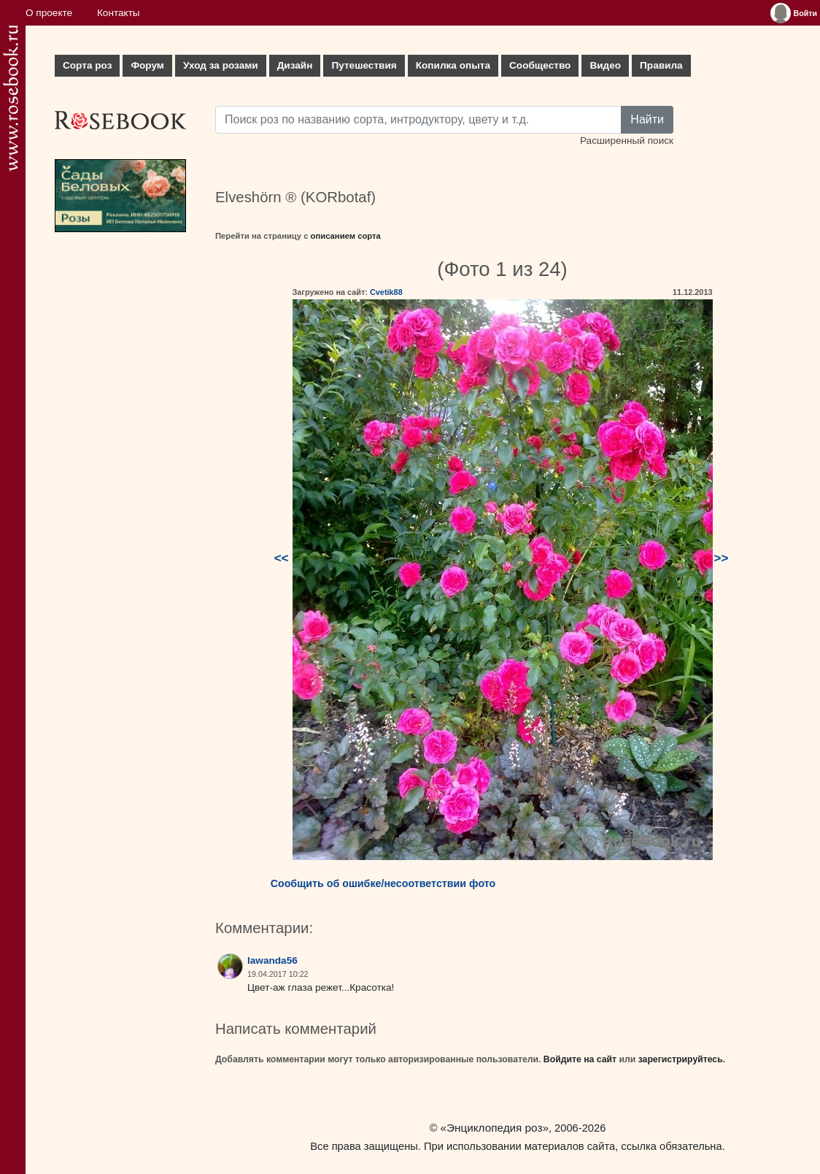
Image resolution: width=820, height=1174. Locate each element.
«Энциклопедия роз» (495, 1127)
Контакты (118, 12)
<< (281, 558)
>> (721, 558)
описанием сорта (346, 235)
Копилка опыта (453, 65)
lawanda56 (272, 960)
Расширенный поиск (626, 140)
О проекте (49, 12)
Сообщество (539, 65)
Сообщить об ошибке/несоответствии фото (383, 883)
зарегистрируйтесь (680, 1059)
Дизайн (295, 65)
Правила (661, 65)
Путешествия (363, 65)
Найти (647, 119)
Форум (147, 65)
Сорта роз (87, 65)
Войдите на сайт (580, 1059)
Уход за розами (220, 65)
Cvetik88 (386, 292)
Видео (605, 65)
